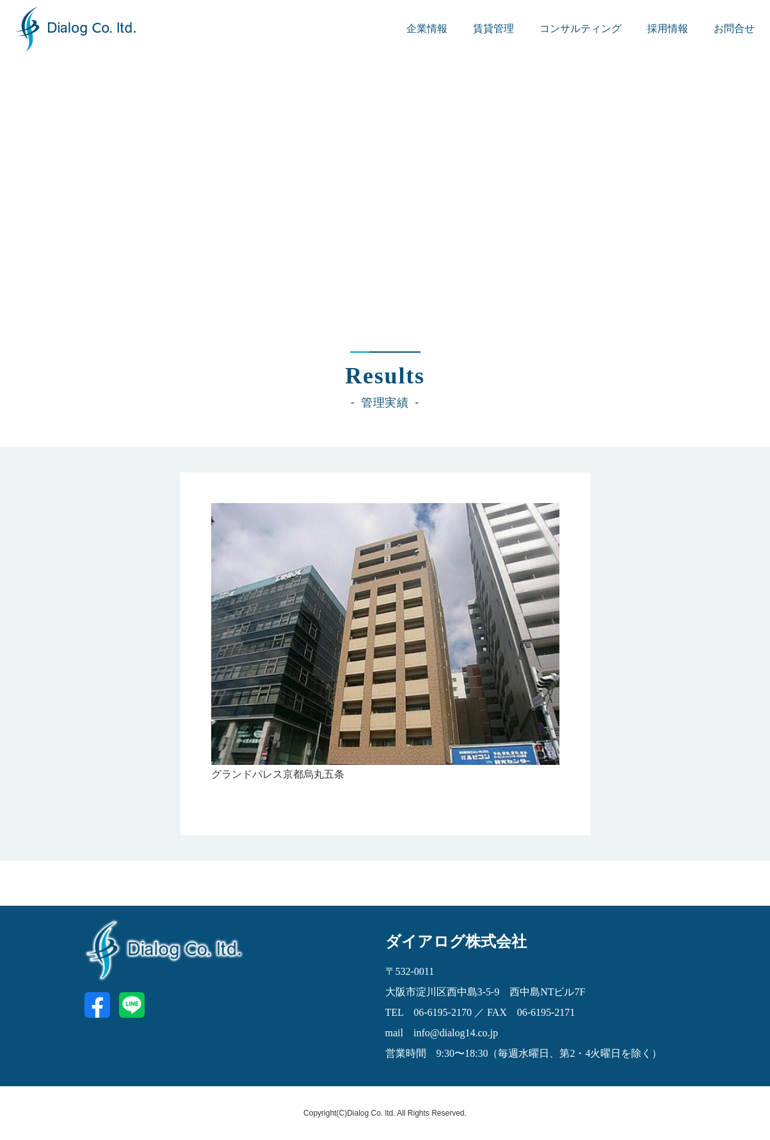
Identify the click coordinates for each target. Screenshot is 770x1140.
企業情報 (426, 28)
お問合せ (734, 28)
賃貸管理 (493, 28)
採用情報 (667, 28)
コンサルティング (581, 28)
